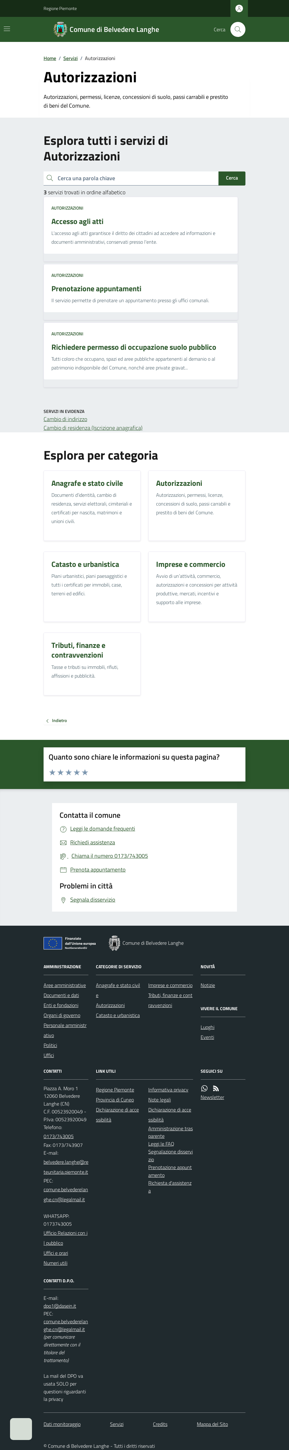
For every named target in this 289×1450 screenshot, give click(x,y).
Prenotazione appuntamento (170, 1171)
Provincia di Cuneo (115, 1099)
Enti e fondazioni (61, 1005)
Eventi (207, 1037)
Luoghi (207, 1027)
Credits (160, 1424)
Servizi (70, 58)
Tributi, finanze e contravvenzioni (170, 1000)
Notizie (208, 985)
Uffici (49, 1055)
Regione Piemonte (60, 8)
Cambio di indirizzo (65, 419)
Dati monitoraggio (62, 1424)
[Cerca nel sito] (235, 29)
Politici (50, 1045)
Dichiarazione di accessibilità (117, 1114)
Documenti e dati (61, 995)
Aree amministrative (65, 985)
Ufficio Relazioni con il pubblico (65, 1238)
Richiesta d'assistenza (170, 1186)
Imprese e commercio (170, 985)
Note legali (159, 1099)
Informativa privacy (168, 1089)
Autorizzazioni (67, 208)
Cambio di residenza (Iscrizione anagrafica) (93, 428)
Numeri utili (55, 1263)
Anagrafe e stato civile (118, 990)
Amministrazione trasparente (170, 1132)
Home (50, 58)
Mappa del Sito (212, 1424)
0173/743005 (59, 1136)
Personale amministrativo (65, 1030)
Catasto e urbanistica (118, 1015)
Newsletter (212, 1097)
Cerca (232, 177)
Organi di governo (62, 1015)
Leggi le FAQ (161, 1143)
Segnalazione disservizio (170, 1155)
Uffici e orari (56, 1253)
